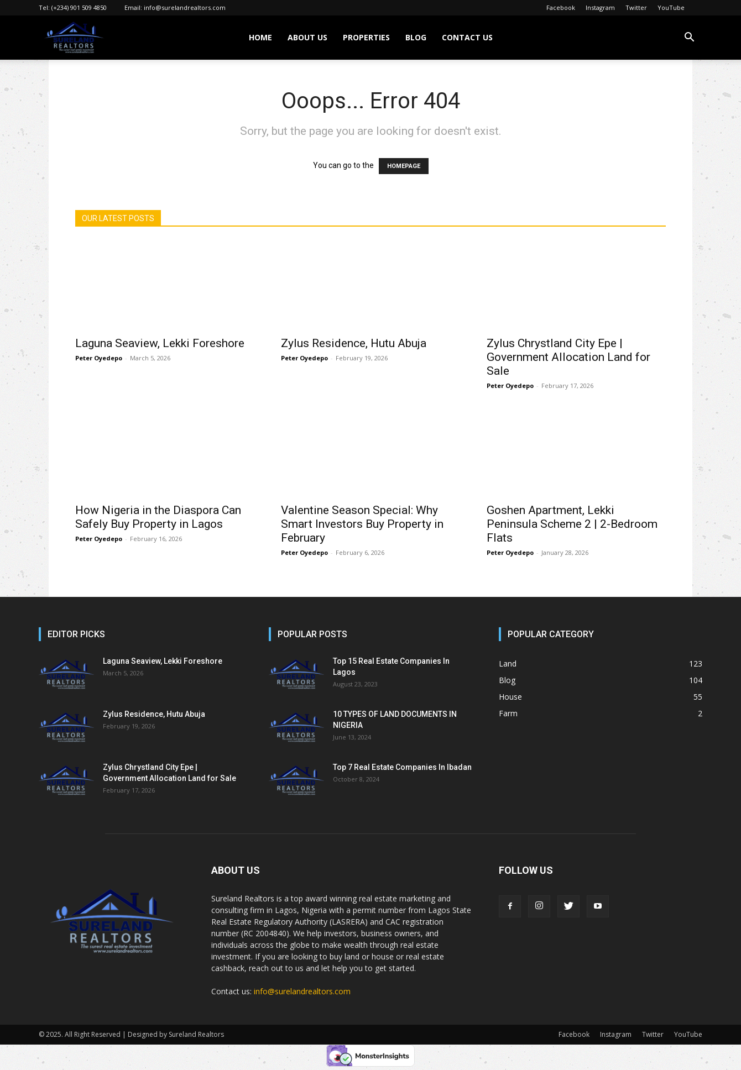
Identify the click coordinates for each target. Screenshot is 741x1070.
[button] (689, 38)
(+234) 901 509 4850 (79, 7)
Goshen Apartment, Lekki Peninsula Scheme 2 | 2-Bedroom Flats (572, 523)
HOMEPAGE (403, 166)
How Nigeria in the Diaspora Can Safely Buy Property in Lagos (158, 517)
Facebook (560, 7)
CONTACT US (467, 37)
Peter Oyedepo (98, 358)
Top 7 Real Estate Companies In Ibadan (402, 767)
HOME (260, 37)
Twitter (636, 7)
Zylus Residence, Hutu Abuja (353, 343)
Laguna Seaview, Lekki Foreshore (159, 343)
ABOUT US (307, 37)
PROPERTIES (366, 37)
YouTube (671, 7)
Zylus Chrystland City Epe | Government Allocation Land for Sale (568, 357)
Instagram (600, 7)
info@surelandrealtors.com (185, 7)
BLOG (415, 37)
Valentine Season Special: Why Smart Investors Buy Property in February (362, 523)
